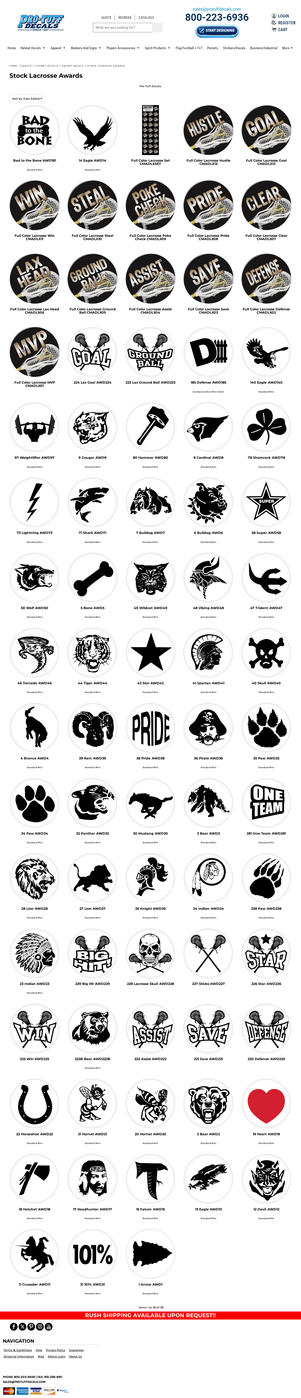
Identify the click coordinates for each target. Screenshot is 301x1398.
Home (13, 65)
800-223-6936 (217, 17)
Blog (41, 1356)
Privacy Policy (55, 1350)
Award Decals (72, 65)
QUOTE (106, 18)
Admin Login (56, 1356)
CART (280, 29)
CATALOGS (146, 18)
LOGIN (280, 15)
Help (39, 1350)
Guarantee (76, 1350)
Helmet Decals (47, 65)
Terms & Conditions (18, 1350)
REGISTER (284, 22)
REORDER (124, 18)
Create (26, 65)
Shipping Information (19, 1356)
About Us (75, 1356)
